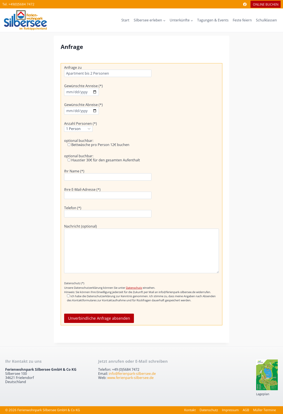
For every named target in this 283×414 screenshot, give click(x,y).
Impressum (230, 410)
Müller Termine (264, 410)
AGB (246, 410)
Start (125, 20)
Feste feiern (242, 20)
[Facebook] (244, 4)
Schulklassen (266, 20)
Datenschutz (134, 288)
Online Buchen (265, 4)
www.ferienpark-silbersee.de (130, 377)
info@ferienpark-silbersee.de (132, 373)
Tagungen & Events (213, 20)
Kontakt (190, 410)
